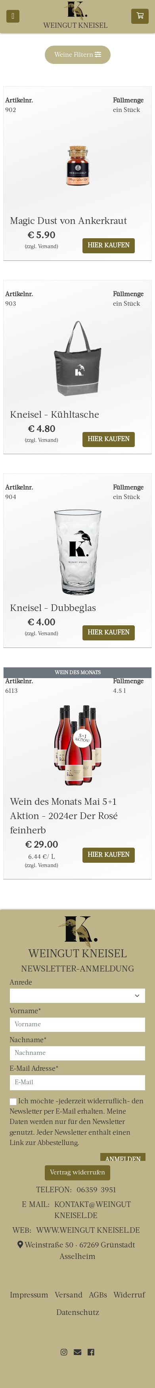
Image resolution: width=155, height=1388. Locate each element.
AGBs (98, 1295)
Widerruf (129, 1295)
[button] (78, 55)
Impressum (29, 1295)
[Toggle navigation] (12, 16)
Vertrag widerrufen (77, 1173)
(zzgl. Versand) (41, 246)
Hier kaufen (109, 246)
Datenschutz (77, 1313)
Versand (68, 1295)
